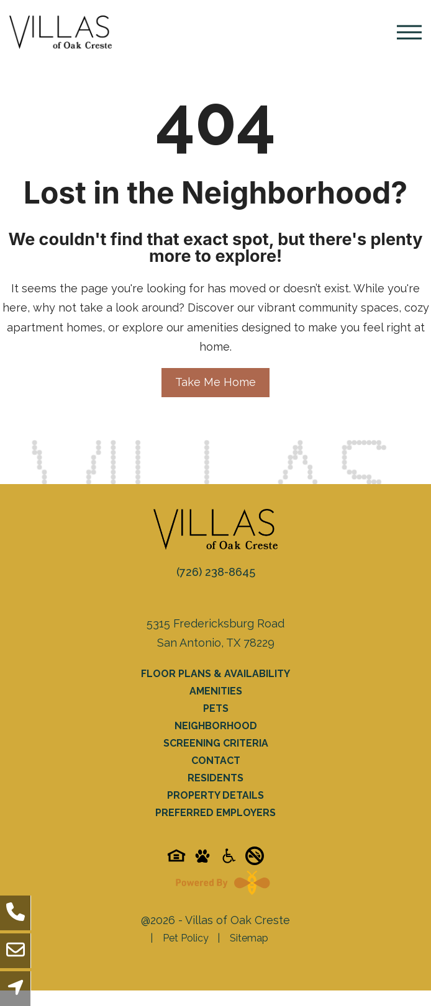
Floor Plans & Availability (215, 674)
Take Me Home (215, 381)
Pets (216, 708)
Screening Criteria (215, 743)
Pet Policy (186, 938)
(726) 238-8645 (215, 571)
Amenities (215, 691)
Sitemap (249, 938)
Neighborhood (216, 726)
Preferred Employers (215, 813)
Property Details (215, 795)
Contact (215, 760)
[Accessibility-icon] (228, 860)
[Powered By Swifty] (219, 882)
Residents (215, 778)
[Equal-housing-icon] (176, 860)
